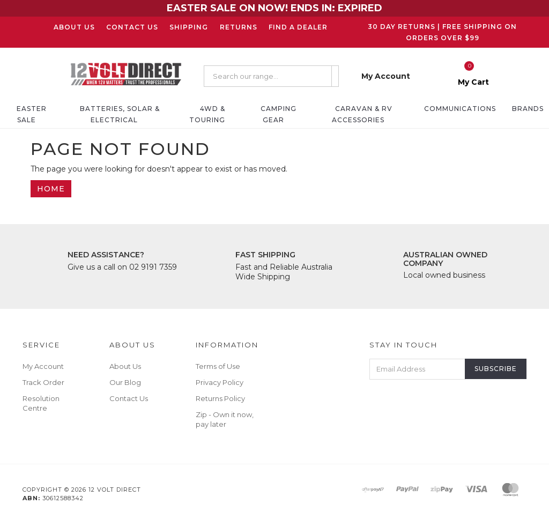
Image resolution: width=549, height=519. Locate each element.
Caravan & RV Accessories (362, 114)
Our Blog (125, 382)
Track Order (43, 382)
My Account (43, 366)
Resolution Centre (41, 403)
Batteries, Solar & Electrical (120, 114)
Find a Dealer (298, 27)
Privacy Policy (219, 382)
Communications (460, 109)
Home (51, 189)
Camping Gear (278, 114)
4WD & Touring (207, 114)
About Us (74, 27)
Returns (238, 27)
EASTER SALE (32, 114)
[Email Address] (417, 369)
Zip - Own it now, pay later (225, 419)
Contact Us (132, 27)
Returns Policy (220, 398)
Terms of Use (218, 366)
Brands (528, 109)
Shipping (188, 27)
